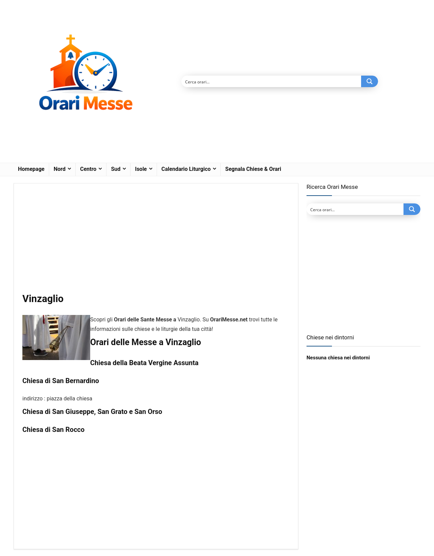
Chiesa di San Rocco (53, 429)
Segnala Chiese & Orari (253, 169)
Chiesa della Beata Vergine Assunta (144, 363)
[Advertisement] (156, 242)
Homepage (31, 169)
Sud (115, 169)
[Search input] (271, 81)
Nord (59, 169)
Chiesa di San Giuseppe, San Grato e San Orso (92, 412)
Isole (141, 169)
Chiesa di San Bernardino (60, 381)
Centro (88, 169)
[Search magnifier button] (369, 81)
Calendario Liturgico (186, 169)
